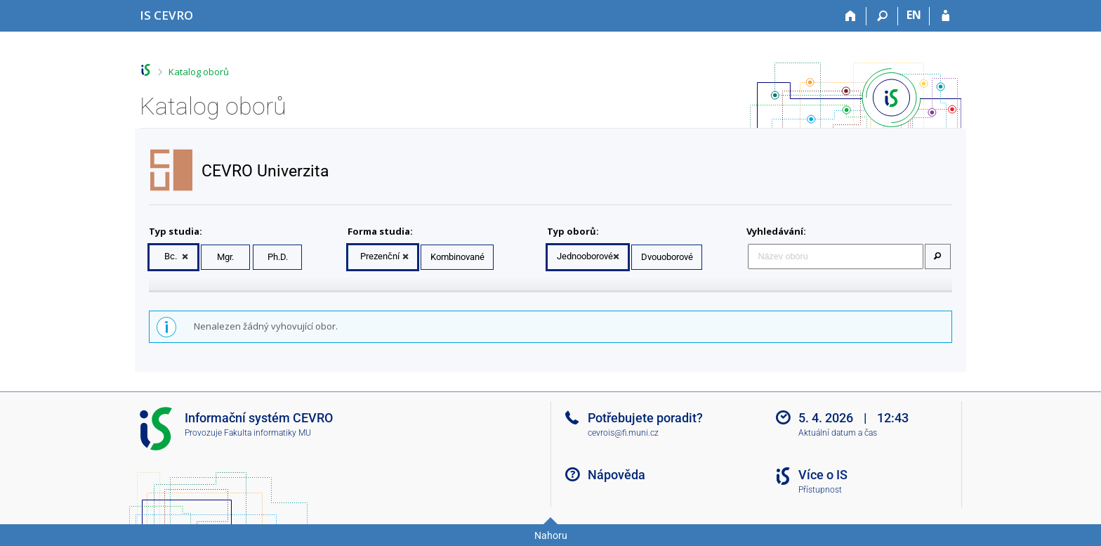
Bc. (170, 256)
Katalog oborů (199, 71)
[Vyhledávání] (882, 16)
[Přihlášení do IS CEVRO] (945, 16)
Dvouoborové (667, 257)
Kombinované (457, 257)
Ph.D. (278, 257)
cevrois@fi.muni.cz (623, 433)
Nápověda (616, 474)
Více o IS (823, 474)
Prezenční (380, 256)
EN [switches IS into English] (913, 14)
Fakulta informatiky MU (267, 433)
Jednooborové (585, 256)
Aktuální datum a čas (837, 433)
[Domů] (850, 16)
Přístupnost (820, 490)
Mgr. (225, 257)
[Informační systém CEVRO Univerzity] (166, 15)
